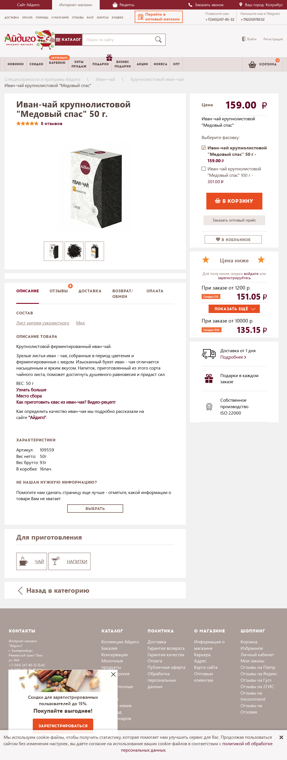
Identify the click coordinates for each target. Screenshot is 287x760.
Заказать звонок (206, 4)
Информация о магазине (209, 645)
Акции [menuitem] (142, 64)
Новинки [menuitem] (16, 64)
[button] (159, 17)
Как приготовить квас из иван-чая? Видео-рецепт (66, 402)
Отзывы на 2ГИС (257, 686)
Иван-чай (105, 79)
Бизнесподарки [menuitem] (123, 64)
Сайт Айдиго (28, 4)
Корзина (249, 641)
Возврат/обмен (122, 294)
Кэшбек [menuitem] (117, 18)
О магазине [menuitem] (60, 18)
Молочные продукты (112, 664)
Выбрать (95, 509)
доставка (90, 291)
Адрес (200, 660)
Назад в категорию (53, 590)
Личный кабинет (257, 654)
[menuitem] (57, 64)
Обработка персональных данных (162, 679)
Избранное (252, 648)
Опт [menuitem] (176, 64)
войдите (252, 273)
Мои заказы (252, 660)
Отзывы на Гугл (256, 680)
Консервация (114, 654)
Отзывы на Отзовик (251, 708)
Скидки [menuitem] (36, 64)
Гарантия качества (166, 654)
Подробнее (233, 357)
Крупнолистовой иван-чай (157, 79)
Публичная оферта (166, 667)
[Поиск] (159, 40)
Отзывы (59, 291)
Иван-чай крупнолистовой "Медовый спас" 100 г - (234, 175)
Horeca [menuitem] (160, 64)
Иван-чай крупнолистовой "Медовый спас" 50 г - (237, 154)
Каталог (68, 40)
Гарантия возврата (166, 648)
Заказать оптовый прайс (234, 220)
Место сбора (29, 396)
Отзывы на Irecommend (253, 696)
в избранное (233, 240)
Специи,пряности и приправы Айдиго (42, 79)
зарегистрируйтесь (234, 277)
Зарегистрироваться (63, 726)
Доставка (157, 641)
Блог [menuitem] (90, 18)
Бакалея (109, 648)
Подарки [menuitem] (101, 62)
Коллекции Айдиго (120, 641)
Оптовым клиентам (203, 676)
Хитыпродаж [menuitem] (79, 64)
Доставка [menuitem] (11, 18)
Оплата (155, 291)
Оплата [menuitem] (27, 18)
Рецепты (123, 4)
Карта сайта (206, 667)
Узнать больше (31, 389)
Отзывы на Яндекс (259, 673)
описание (27, 291)
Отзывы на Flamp (258, 667)
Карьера (202, 654)
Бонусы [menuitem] (103, 18)
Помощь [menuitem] (42, 18)
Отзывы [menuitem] (78, 18)
